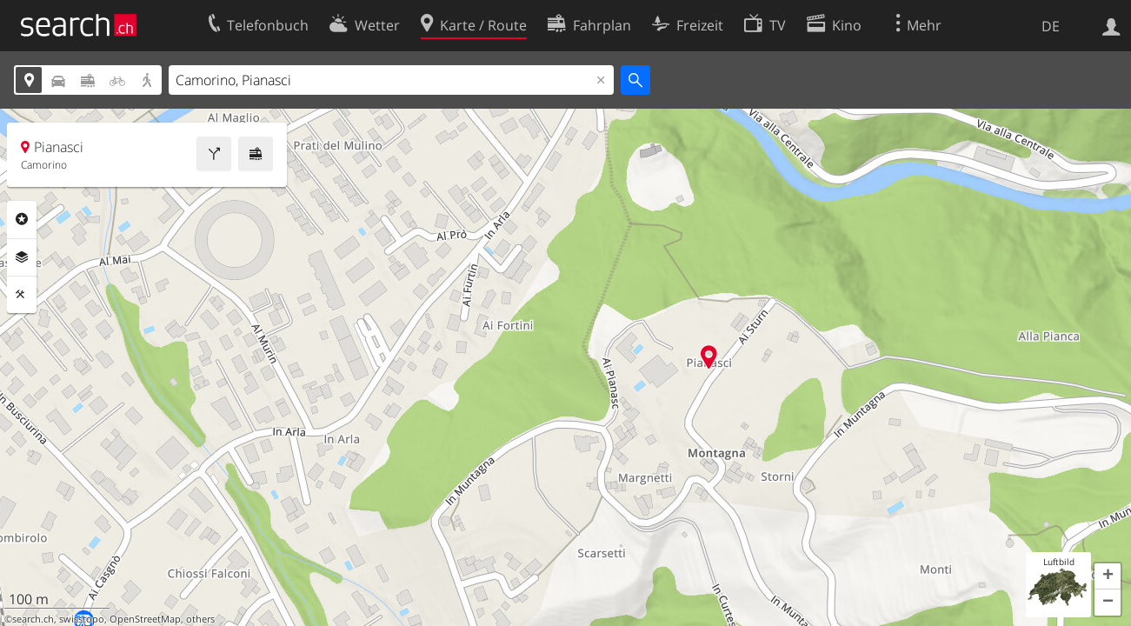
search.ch (33, 619)
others (200, 619)
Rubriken (22, 219)
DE (1050, 26)
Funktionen (22, 294)
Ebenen (22, 257)
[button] (1107, 576)
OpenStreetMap (145, 619)
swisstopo (81, 619)
